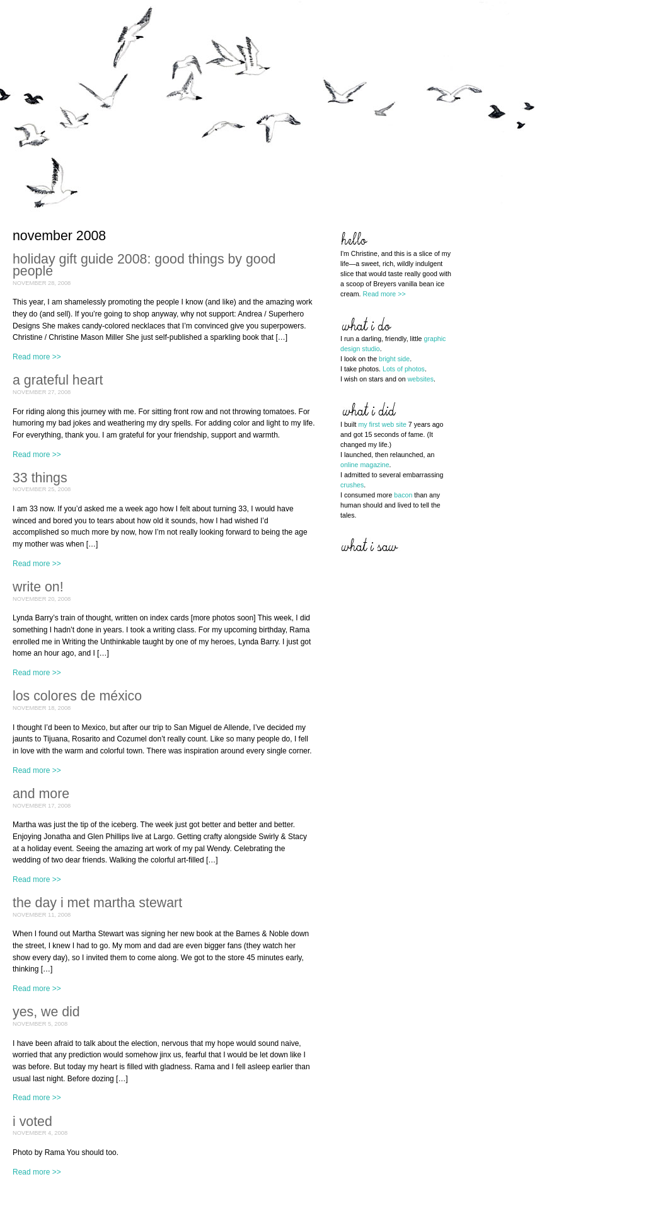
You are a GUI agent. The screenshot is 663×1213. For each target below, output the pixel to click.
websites (421, 379)
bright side (394, 359)
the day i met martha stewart (97, 902)
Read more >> (37, 356)
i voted (32, 1121)
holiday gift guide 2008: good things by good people (144, 265)
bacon (403, 495)
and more (41, 793)
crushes (352, 485)
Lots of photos (404, 369)
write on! (38, 587)
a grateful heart (58, 380)
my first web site (382, 424)
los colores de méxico (77, 696)
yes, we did (46, 1011)
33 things (40, 477)
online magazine (364, 464)
